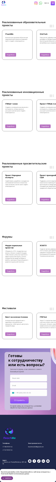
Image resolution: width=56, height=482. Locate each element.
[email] (28, 385)
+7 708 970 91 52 (7, 447)
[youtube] (48, 462)
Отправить (19, 400)
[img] (3, 3)
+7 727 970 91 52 (7, 450)
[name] (28, 378)
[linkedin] (43, 462)
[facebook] (34, 462)
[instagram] (29, 462)
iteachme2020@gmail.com (36, 447)
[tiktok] (39, 462)
